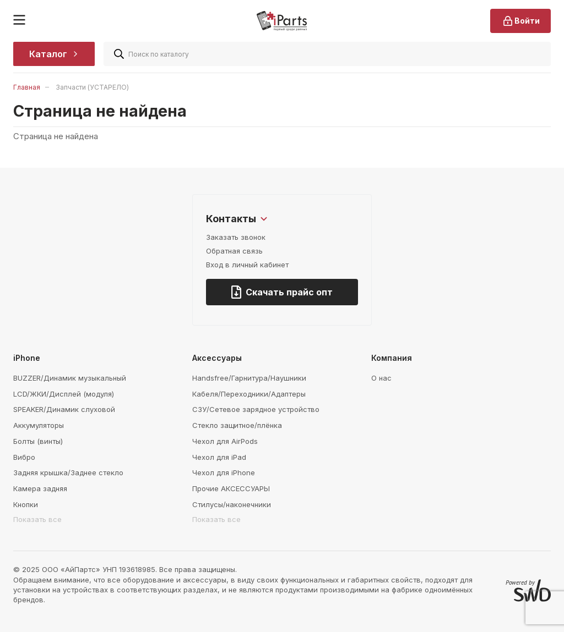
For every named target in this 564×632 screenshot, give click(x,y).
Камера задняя (40, 488)
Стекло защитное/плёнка (237, 425)
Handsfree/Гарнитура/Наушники (249, 377)
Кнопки (25, 504)
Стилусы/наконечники (231, 504)
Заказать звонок (235, 237)
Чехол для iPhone (223, 472)
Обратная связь (234, 250)
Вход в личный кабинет (247, 264)
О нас (381, 377)
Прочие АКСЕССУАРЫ (231, 488)
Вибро (24, 457)
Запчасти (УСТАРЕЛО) (92, 87)
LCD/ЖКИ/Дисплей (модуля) (63, 393)
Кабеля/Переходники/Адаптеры (249, 393)
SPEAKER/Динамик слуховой (64, 409)
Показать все (37, 519)
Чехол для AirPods (225, 441)
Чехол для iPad (219, 457)
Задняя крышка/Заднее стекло (68, 472)
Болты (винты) (38, 441)
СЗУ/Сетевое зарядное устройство (255, 409)
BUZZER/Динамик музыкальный (69, 377)
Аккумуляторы (38, 425)
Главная (26, 87)
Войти (520, 21)
